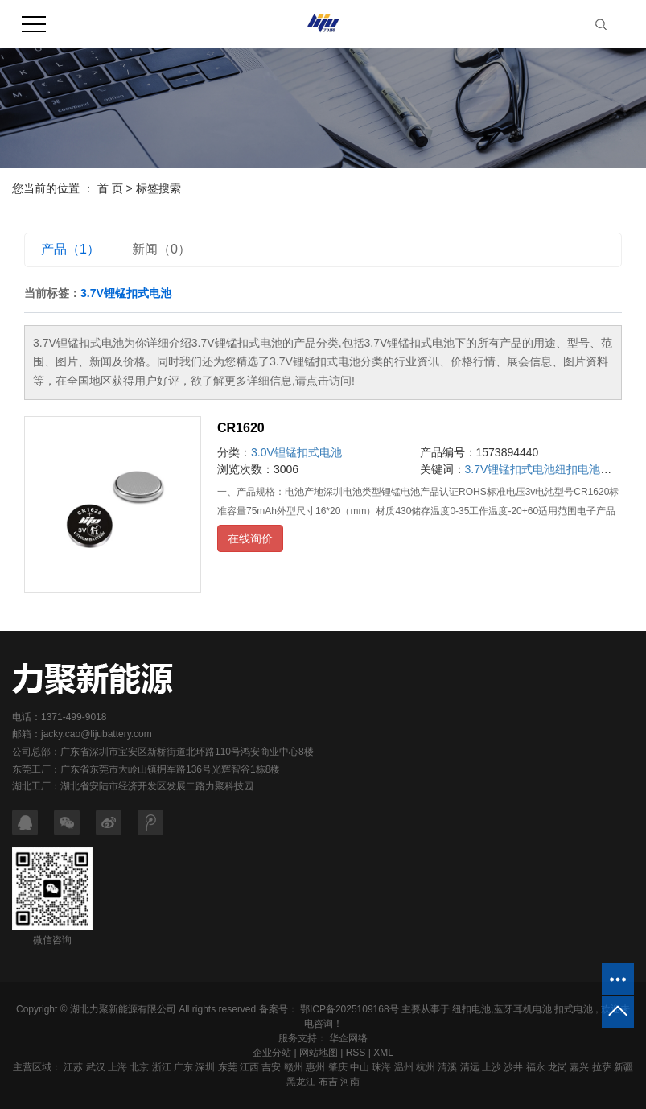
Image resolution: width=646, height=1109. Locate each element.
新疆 (623, 1067)
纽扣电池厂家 (589, 469)
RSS (356, 1052)
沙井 (513, 1067)
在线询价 (250, 538)
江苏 (73, 1067)
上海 (117, 1067)
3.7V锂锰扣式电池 (510, 469)
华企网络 (347, 1038)
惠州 (315, 1067)
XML (383, 1052)
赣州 (293, 1067)
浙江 (161, 1067)
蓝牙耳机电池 (523, 1009)
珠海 (381, 1067)
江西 (249, 1067)
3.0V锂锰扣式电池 (296, 452)
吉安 (271, 1067)
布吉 (328, 1081)
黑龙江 (300, 1081)
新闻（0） (161, 249)
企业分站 (272, 1052)
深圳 (205, 1067)
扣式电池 (573, 1009)
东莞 (227, 1067)
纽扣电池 (471, 1009)
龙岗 (557, 1067)
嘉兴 (579, 1067)
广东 (183, 1067)
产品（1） (70, 249)
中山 (359, 1067)
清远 (469, 1067)
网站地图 (318, 1052)
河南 (350, 1081)
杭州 (425, 1067)
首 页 (110, 188)
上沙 (491, 1067)
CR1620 (241, 428)
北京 (139, 1067)
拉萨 (601, 1067)
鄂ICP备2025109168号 (349, 1009)
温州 (404, 1067)
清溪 (447, 1067)
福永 (535, 1067)
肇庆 (338, 1067)
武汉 (95, 1067)
